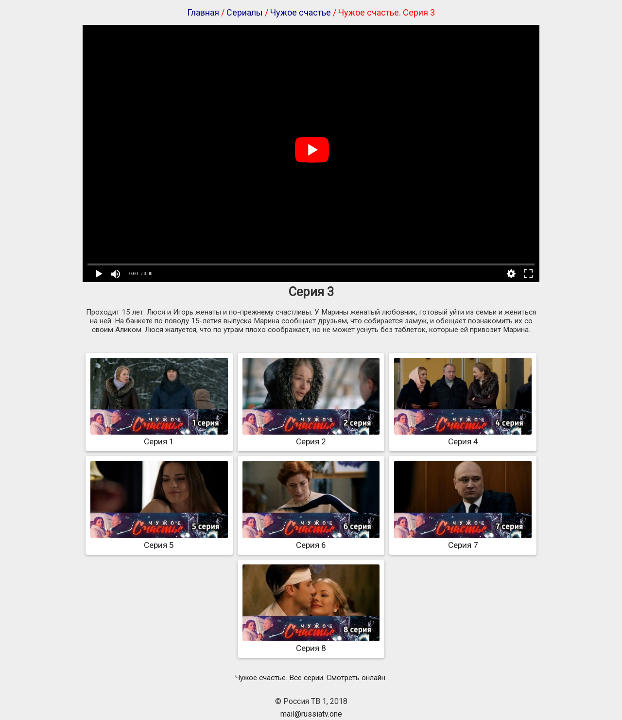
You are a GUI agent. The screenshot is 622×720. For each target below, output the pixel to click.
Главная (203, 12)
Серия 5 (159, 540)
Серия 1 (159, 436)
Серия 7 (463, 540)
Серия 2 (311, 436)
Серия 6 (311, 540)
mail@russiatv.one (311, 714)
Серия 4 (463, 436)
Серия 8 (311, 643)
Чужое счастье (300, 12)
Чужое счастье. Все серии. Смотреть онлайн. (311, 677)
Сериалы (244, 12)
